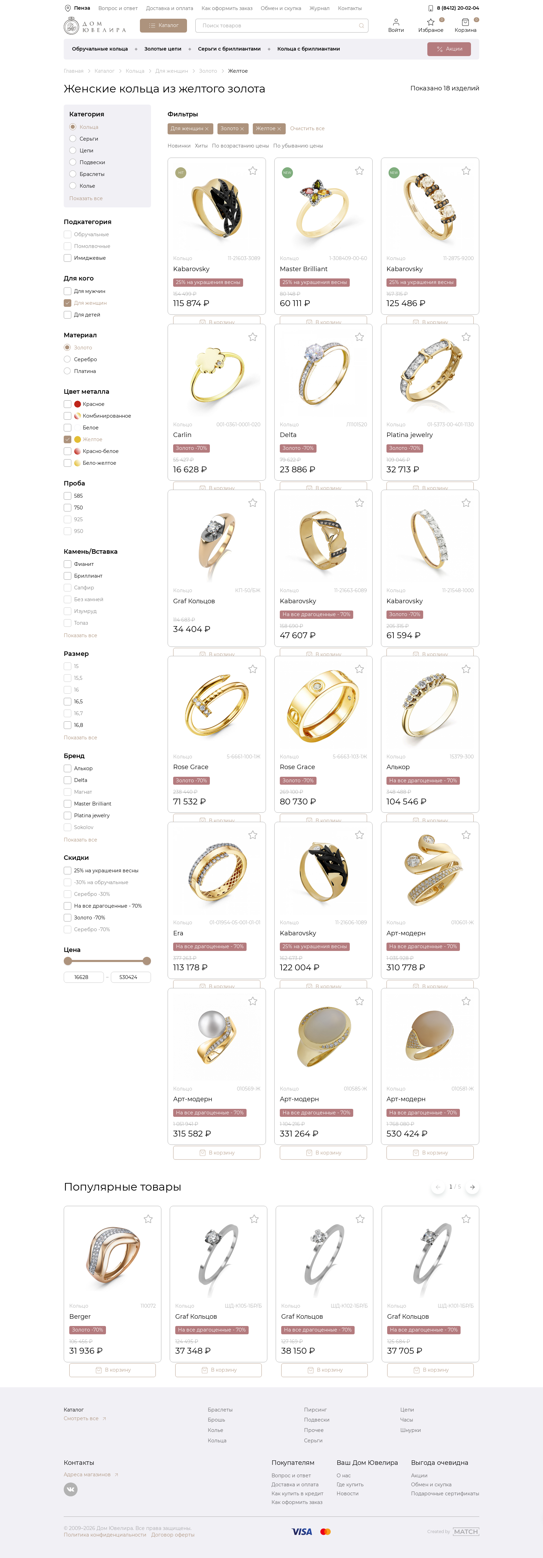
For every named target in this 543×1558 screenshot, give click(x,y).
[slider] (68, 961)
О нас (344, 1475)
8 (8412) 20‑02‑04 (458, 8)
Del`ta (288, 435)
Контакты (350, 8)
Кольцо (182, 258)
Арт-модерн (406, 933)
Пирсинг (315, 1410)
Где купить (350, 1484)
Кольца (217, 1440)
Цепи (407, 1410)
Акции (419, 1475)
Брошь (216, 1420)
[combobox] (281, 26)
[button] (472, 1187)
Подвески (317, 1420)
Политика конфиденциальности (105, 1535)
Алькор (398, 767)
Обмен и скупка (281, 8)
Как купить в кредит (297, 1493)
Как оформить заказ (227, 8)
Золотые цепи (162, 49)
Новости (348, 1493)
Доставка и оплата (169, 8)
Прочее (314, 1430)
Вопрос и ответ (118, 8)
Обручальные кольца (100, 49)
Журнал (320, 8)
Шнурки (410, 1430)
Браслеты (220, 1410)
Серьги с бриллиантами (229, 49)
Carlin (182, 435)
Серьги (313, 1440)
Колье (215, 1430)
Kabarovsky (191, 269)
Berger (80, 1316)
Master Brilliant (304, 269)
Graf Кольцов (194, 601)
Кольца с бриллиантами (308, 49)
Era (178, 933)
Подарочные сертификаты (445, 1493)
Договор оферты (173, 1535)
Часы (406, 1420)
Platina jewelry (409, 435)
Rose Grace (190, 767)
